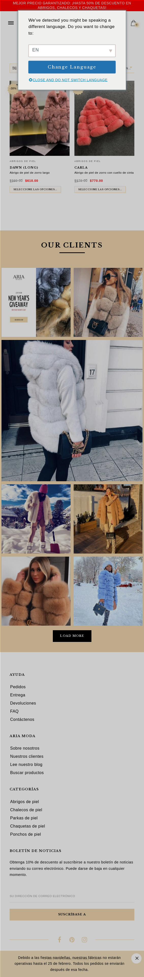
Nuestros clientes (26, 756)
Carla (81, 167)
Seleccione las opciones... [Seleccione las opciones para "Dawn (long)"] (35, 189)
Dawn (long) (24, 167)
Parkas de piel (24, 818)
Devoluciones (23, 703)
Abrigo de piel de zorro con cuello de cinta (104, 172)
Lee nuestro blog (26, 764)
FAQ (14, 711)
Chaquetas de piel (27, 826)
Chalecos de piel (26, 810)
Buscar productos (27, 772)
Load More (72, 636)
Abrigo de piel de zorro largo (30, 172)
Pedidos (18, 687)
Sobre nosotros (25, 748)
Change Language (72, 67)
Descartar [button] (136, 958)
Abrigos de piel (23, 161)
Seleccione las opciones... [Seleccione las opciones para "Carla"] (100, 189)
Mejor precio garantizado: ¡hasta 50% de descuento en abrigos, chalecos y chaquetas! (72, 5)
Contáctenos (22, 719)
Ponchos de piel (25, 834)
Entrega (17, 695)
